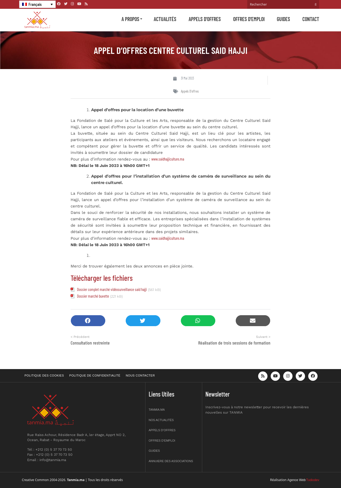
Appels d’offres (205, 19)
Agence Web (296, 480)
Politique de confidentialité (94, 375)
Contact (310, 19)
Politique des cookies (44, 375)
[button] (88, 320)
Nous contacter (140, 375)
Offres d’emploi (249, 19)
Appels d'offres (190, 91)
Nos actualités (161, 420)
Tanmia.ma (157, 409)
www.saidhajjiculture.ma (167, 159)
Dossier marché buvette (93, 296)
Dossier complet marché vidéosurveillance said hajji (112, 289)
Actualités (165, 19)
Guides (283, 19)
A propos (130, 19)
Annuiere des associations (171, 461)
